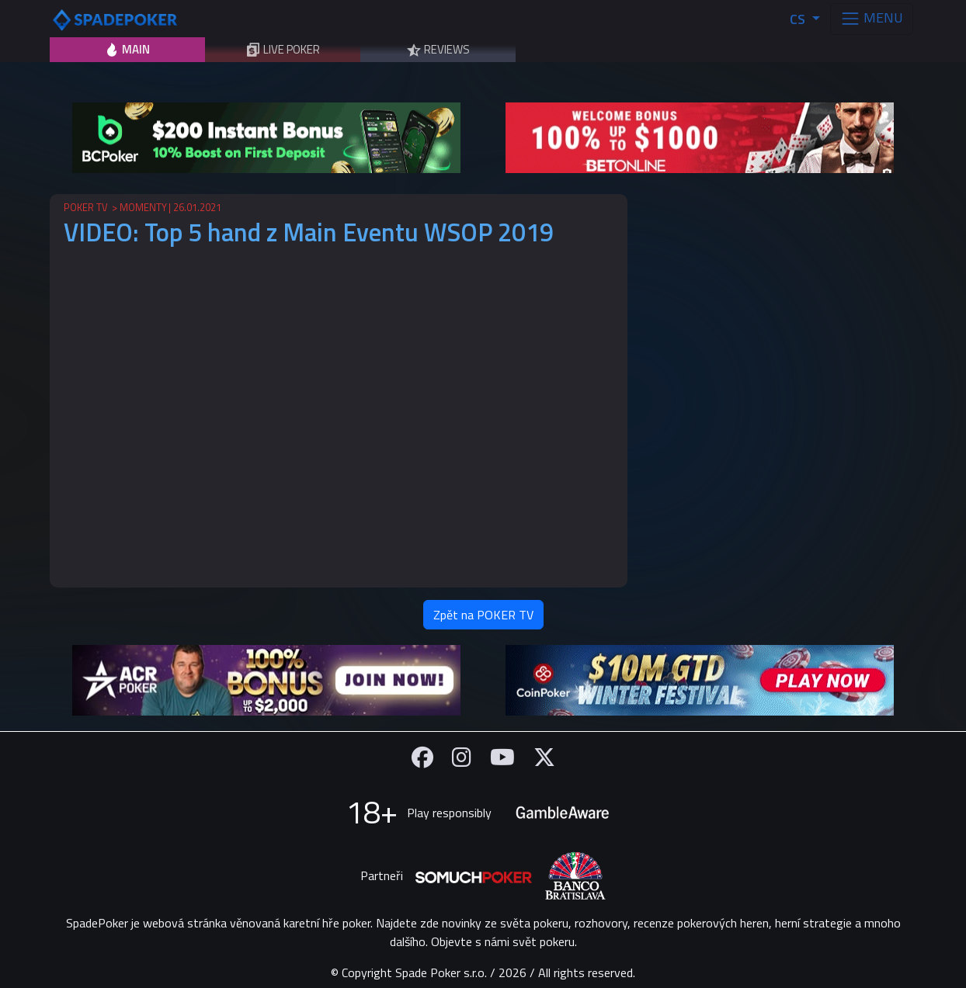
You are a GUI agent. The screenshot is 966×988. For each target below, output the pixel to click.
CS (799, 19)
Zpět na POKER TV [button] (483, 614)
